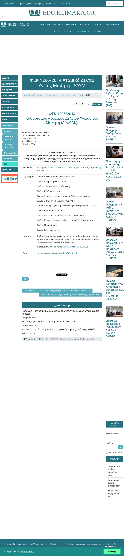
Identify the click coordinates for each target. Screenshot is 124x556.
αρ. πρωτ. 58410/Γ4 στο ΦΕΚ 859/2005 (71, 246)
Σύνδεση (115, 458)
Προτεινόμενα (25, 3)
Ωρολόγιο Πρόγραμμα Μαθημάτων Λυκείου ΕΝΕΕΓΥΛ (113, 133)
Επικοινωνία (51, 3)
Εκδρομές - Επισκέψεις (8, 146)
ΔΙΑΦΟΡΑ (96, 31)
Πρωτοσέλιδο (9, 3)
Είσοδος (53, 544)
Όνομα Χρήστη (113, 433)
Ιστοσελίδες (66, 3)
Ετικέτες (44, 544)
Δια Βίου (99, 24)
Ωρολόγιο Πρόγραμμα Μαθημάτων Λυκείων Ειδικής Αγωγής (113, 328)
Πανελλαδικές (86, 24)
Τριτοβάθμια (112, 24)
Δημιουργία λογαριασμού (114, 493)
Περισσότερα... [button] (27, 552)
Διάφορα (7, 131)
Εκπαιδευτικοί (61, 31)
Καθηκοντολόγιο (11, 153)
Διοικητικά (8, 158)
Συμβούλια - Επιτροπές (9, 137)
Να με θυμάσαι (115, 452)
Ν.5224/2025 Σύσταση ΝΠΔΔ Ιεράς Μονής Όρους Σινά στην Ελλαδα (59, 329)
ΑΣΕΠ (72, 31)
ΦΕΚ (5, 164)
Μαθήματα (70, 24)
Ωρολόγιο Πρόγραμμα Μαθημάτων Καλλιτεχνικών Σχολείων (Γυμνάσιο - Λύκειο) (61, 312)
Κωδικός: (110, 443)
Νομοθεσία (83, 31)
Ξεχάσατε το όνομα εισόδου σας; (114, 483)
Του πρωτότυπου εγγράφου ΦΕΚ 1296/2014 (57, 253)
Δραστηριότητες (55, 24)
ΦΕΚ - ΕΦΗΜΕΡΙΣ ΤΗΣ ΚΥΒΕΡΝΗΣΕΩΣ (63, 95)
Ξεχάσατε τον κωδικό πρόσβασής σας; (114, 470)
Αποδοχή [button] (112, 552)
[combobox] (114, 3)
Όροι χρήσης (22, 544)
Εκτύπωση (97, 104)
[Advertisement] (62, 52)
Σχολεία (40, 24)
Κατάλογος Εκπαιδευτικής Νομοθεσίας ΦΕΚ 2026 (49, 321)
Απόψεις (39, 3)
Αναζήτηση (34, 544)
